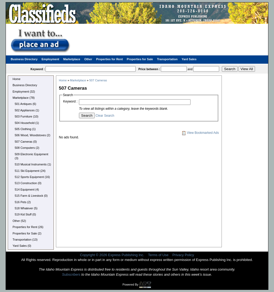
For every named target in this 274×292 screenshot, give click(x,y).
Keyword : (70, 101)
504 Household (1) (27, 122)
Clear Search (105, 115)
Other (88, 59)
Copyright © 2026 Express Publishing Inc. (112, 255)
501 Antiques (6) (25, 103)
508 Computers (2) (27, 147)
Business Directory (24, 59)
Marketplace (71, 59)
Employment (50, 59)
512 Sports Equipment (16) (32, 177)
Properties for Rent (109, 59)
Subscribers (71, 274)
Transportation (167, 59)
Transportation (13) (25, 239)
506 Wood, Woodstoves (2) (32, 135)
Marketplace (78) (24, 97)
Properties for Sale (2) (27, 233)
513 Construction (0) (28, 183)
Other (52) (19, 220)
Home (16, 79)
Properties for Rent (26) (28, 227)
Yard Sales (189, 59)
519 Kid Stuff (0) (25, 214)
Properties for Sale (140, 59)
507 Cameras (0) (26, 141)
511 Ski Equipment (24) (30, 170)
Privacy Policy (183, 255)
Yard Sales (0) (22, 245)
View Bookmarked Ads (200, 133)
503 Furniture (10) (26, 116)
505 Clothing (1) (25, 129)
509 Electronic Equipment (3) (31, 156)
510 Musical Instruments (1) (33, 164)
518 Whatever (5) (26, 208)
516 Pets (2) (23, 202)
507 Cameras (98, 80)
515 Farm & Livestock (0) (31, 195)
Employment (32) (24, 91)
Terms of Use (158, 255)
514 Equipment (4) (27, 189)
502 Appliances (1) (27, 110)
